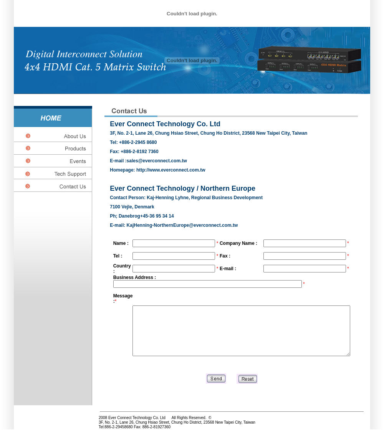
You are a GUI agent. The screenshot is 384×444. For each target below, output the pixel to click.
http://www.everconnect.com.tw (170, 170)
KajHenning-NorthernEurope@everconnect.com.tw (183, 225)
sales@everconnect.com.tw (157, 160)
